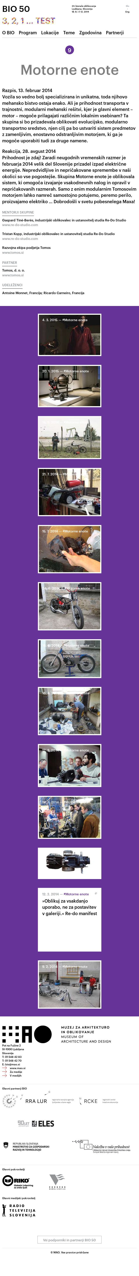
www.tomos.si (13, 252)
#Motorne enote (75, 319)
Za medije (16, 1071)
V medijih (15, 1075)
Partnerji (115, 32)
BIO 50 (16, 8)
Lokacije (50, 32)
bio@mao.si (12, 1064)
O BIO (8, 32)
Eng (127, 11)
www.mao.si (17, 1068)
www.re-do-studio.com (20, 224)
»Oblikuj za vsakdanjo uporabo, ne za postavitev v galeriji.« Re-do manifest (69, 907)
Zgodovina (90, 32)
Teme (69, 32)
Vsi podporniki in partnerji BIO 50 (69, 1240)
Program (28, 32)
